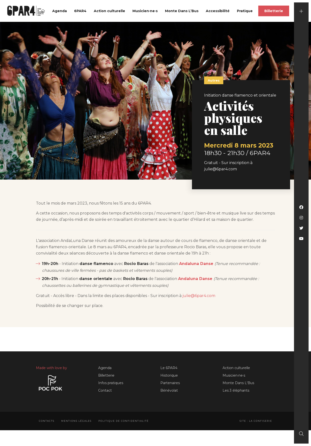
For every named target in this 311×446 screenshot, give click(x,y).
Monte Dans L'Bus (238, 383)
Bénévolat (169, 390)
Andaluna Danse (196, 263)
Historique (169, 375)
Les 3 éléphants (236, 390)
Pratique (245, 11)
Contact (105, 390)
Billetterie (273, 11)
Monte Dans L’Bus (182, 11)
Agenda (59, 11)
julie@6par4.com (198, 295)
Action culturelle (109, 11)
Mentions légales (76, 421)
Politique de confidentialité (123, 421)
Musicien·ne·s (145, 11)
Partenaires (170, 383)
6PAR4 (80, 11)
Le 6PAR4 (168, 368)
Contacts (46, 421)
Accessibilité (218, 11)
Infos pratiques (110, 383)
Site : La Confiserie (256, 421)
